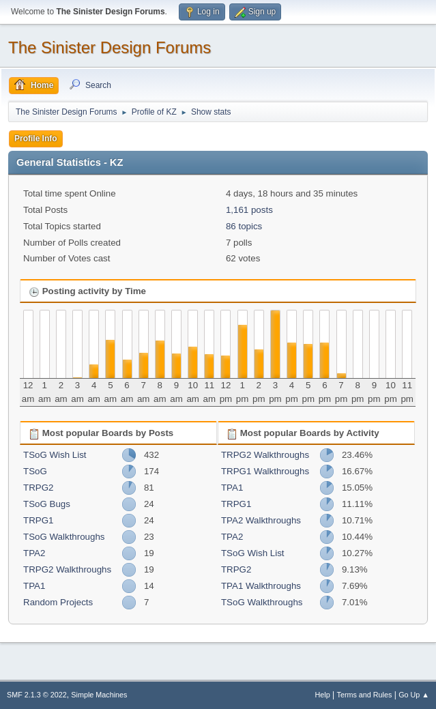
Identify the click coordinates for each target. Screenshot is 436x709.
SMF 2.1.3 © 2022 (37, 695)
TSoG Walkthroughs (64, 537)
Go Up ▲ (413, 695)
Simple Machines (99, 695)
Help (322, 695)
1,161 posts (249, 210)
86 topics (244, 226)
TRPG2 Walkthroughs (67, 569)
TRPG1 (38, 520)
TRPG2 (38, 487)
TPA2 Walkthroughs (261, 520)
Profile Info (35, 138)
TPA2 (34, 553)
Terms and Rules (364, 695)
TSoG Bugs (46, 504)
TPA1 (34, 586)
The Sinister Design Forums (109, 47)
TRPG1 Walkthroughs (265, 471)
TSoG (35, 471)
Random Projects (58, 602)
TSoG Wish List (55, 455)
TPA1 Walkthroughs (261, 586)
